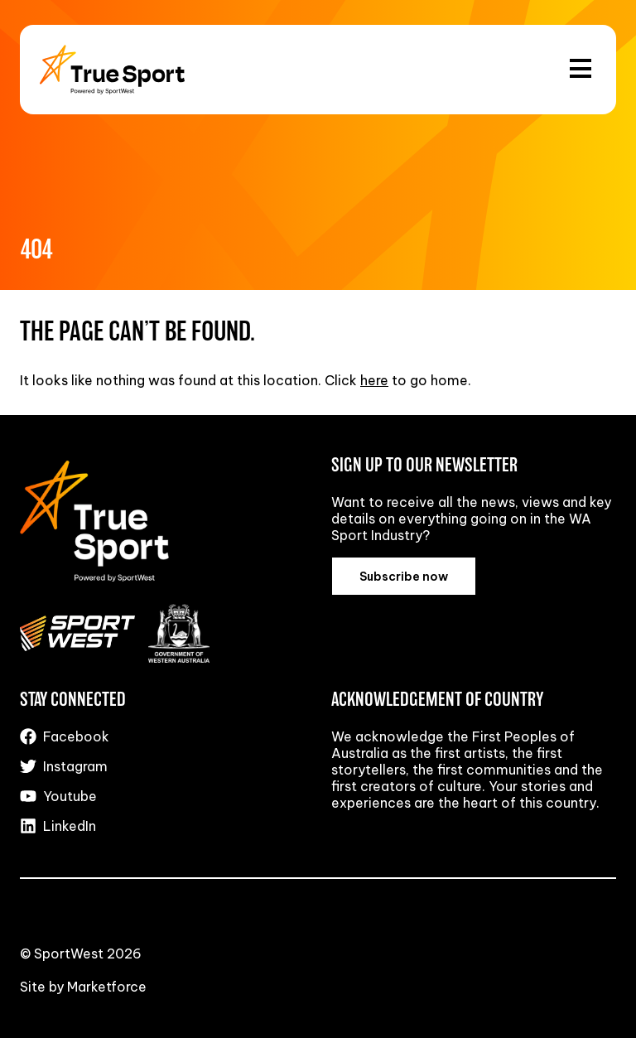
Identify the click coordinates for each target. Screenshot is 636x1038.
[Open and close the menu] (580, 69)
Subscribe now (403, 576)
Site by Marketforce (83, 986)
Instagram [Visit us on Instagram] (64, 766)
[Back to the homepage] (112, 69)
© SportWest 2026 (81, 953)
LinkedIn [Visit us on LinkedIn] (58, 826)
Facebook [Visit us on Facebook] (64, 736)
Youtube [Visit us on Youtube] (58, 796)
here (374, 380)
